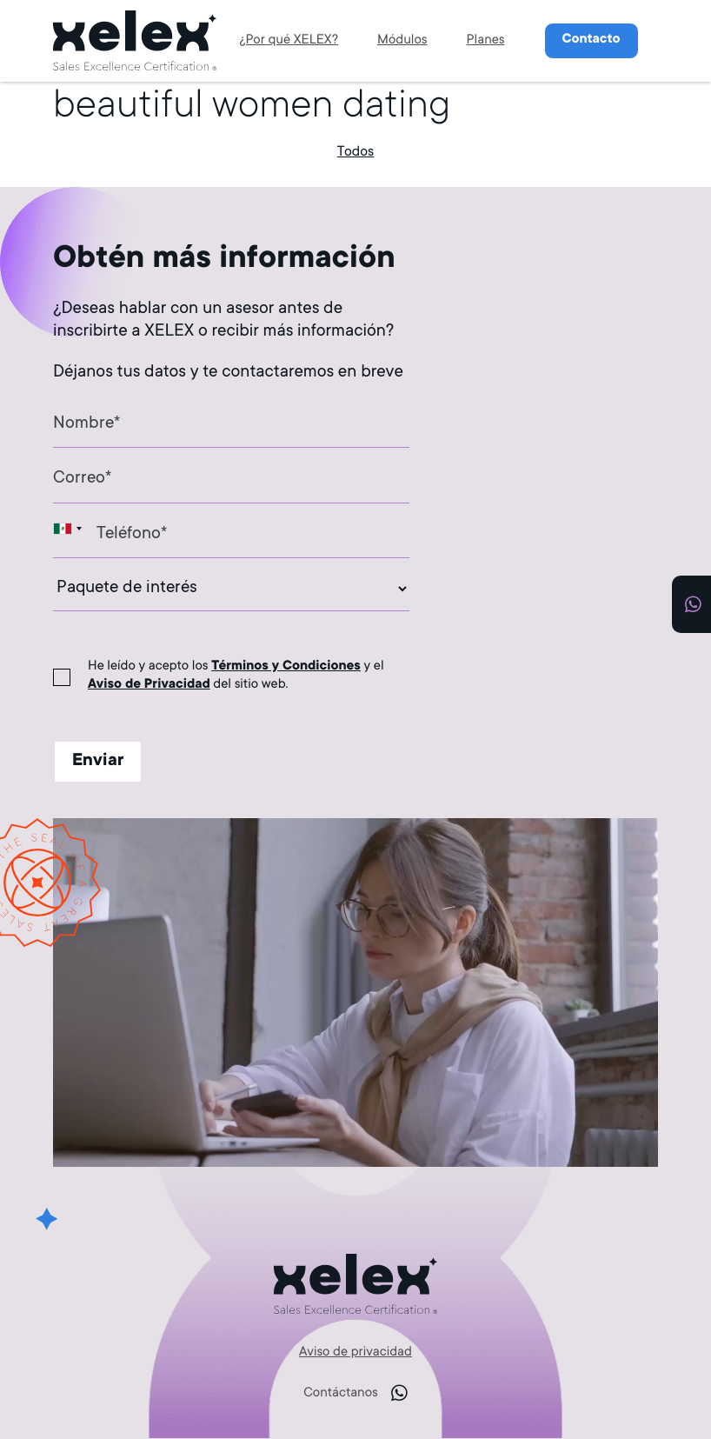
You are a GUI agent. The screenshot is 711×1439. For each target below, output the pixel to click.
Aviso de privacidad (355, 1353)
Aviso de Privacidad (149, 685)
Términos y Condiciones (286, 667)
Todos (355, 153)
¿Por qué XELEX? (288, 41)
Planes (486, 41)
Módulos (402, 41)
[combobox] (70, 528)
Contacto (591, 40)
